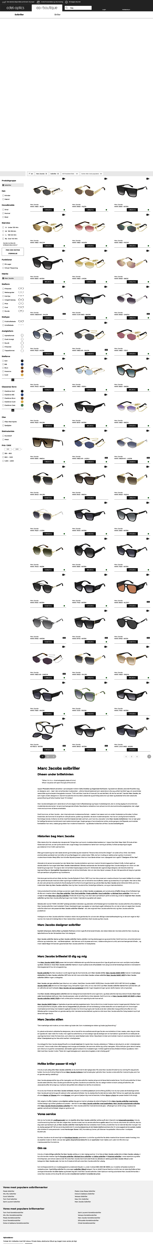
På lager (6, 163)
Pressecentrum (8, 1178)
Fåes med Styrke (9, 321)
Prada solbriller (92, 792)
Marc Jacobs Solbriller (83, 1101)
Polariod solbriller (114, 1055)
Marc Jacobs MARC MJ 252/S (123, 895)
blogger (67, 994)
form (114, 994)
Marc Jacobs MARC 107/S (115, 872)
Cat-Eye (13, 195)
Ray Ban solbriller (63, 792)
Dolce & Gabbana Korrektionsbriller (16, 1122)
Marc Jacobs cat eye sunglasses (71, 887)
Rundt (13, 242)
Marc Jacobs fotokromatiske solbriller (55, 1005)
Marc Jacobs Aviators (74, 971)
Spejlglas (6, 324)
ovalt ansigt (13, 238)
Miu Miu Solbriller (9, 1093)
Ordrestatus (105, 1186)
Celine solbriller (99, 1055)
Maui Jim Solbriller (82, 1098)
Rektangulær (13, 191)
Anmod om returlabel (109, 1178)
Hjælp (103, 1175)
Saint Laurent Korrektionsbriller (89, 1112)
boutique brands (71, 1037)
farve (108, 994)
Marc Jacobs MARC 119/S (50, 861)
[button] (15, 8)
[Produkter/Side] (70, 73)
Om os (5, 1175)
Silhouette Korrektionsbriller (88, 1119)
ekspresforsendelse (126, 1019)
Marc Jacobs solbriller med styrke (125, 1000)
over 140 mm (10, 138)
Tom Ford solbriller (78, 792)
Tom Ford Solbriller (10, 1098)
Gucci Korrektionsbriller (11, 1119)
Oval (13, 206)
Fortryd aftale (9, 1226)
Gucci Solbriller (8, 1095)
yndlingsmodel (59, 1019)
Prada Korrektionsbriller (11, 1117)
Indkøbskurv (126, 9)
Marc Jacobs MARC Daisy (47, 903)
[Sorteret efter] (91, 73)
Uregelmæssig (13, 199)
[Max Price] (17, 348)
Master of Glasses (50, 994)
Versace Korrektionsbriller (87, 1114)
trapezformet (13, 249)
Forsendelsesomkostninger (62, 1181)
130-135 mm (9, 130)
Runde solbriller (43, 872)
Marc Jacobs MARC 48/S (115, 874)
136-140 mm (9, 134)
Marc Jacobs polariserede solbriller (126, 1002)
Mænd (5, 98)
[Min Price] (8, 348)
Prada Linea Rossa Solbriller (85, 1090)
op (148, 1225)
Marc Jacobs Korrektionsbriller (89, 1117)
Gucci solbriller (104, 792)
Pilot (13, 203)
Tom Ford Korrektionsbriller (13, 1112)
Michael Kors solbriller (120, 792)
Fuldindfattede (13, 220)
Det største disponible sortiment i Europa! (20, 2)
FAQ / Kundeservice (108, 1184)
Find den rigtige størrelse (13, 151)
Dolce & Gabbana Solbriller (84, 1093)
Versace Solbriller (81, 1095)
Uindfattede (13, 224)
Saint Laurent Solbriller (11, 1101)
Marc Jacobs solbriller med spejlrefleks (98, 1002)
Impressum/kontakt (10, 1233)
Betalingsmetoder (58, 1178)
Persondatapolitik (36, 1231)
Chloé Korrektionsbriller (86, 1122)
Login (104, 9)
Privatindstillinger (9, 1181)
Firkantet (13, 188)
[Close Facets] (13, 73)
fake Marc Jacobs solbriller (58, 795)
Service (55, 1175)
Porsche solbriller (67, 1055)
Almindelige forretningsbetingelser (16, 1231)
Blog (102, 1181)
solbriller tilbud (80, 1068)
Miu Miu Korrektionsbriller (12, 1114)
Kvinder (6, 94)
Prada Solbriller (8, 1090)
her (63, 1148)
